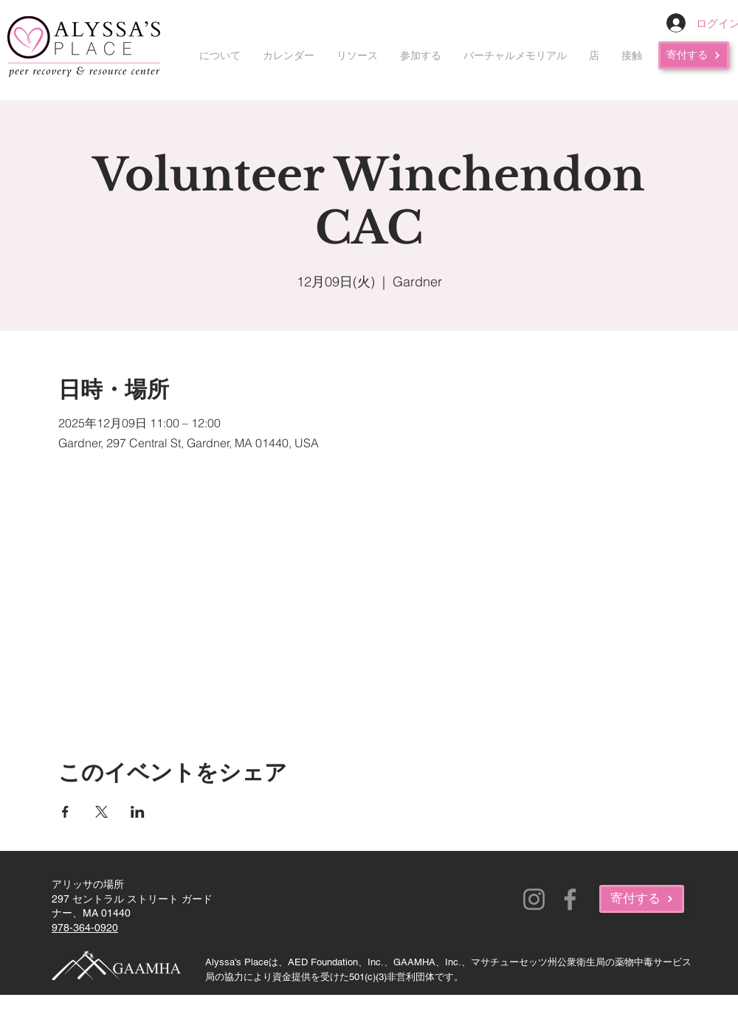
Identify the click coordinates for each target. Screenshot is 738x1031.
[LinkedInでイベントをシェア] (138, 812)
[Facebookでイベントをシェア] (65, 812)
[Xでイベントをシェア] (101, 812)
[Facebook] (570, 899)
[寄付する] (693, 55)
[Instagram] (534, 899)
